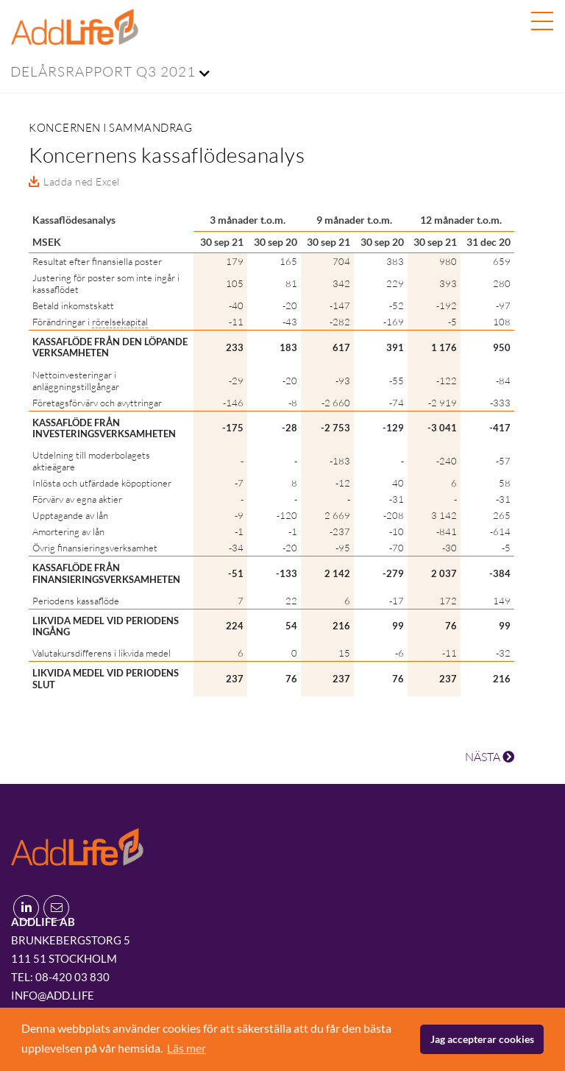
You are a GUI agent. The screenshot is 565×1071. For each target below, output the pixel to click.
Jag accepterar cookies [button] (482, 1039)
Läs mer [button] (186, 1048)
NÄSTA (489, 756)
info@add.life (52, 995)
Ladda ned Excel (81, 181)
